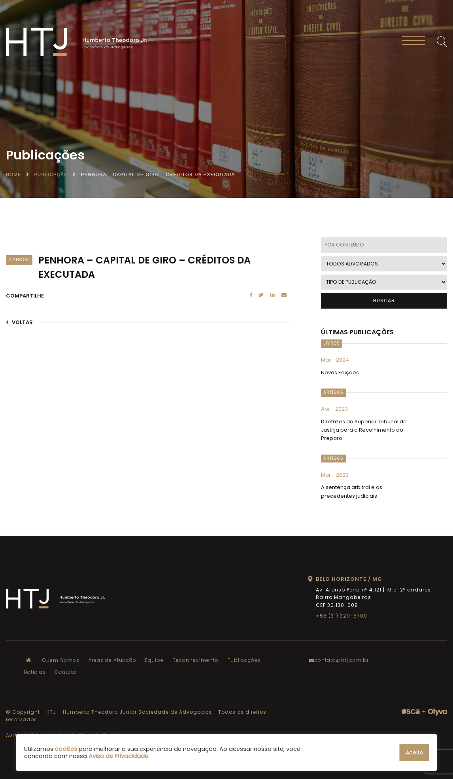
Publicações (244, 660)
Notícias (35, 672)
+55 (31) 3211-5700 (341, 615)
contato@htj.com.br (341, 660)
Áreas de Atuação (112, 660)
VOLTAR (19, 322)
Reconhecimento (195, 660)
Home (13, 174)
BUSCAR (384, 300)
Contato (66, 672)
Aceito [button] (414, 752)
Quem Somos (60, 660)
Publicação (51, 174)
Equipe (154, 660)
